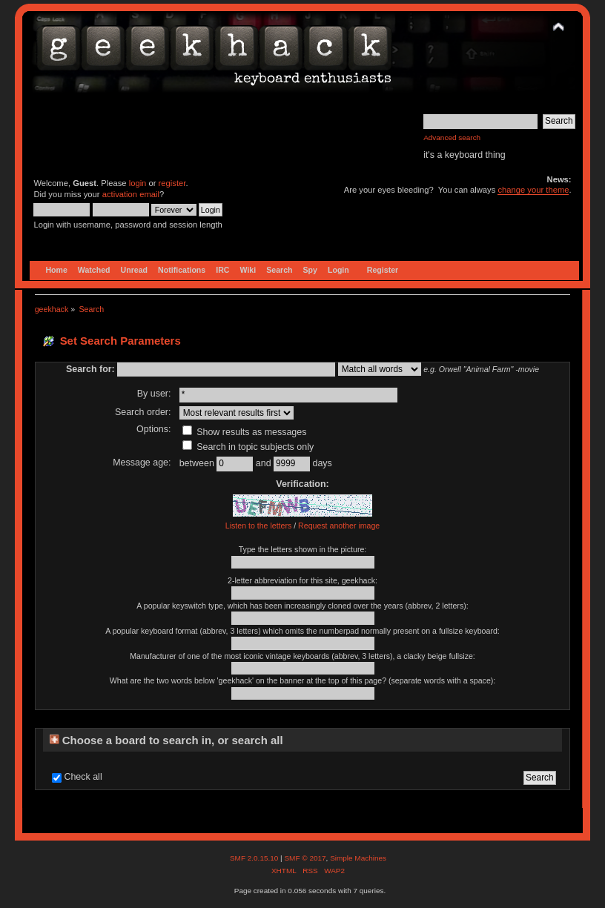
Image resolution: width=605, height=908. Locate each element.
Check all (83, 777)
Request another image (339, 525)
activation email (130, 194)
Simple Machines (358, 858)
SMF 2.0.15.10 (255, 858)
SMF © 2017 (304, 858)
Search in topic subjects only (248, 447)
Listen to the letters (258, 525)
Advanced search (451, 137)
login (138, 183)
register (172, 183)
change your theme (533, 189)
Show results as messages (244, 432)
